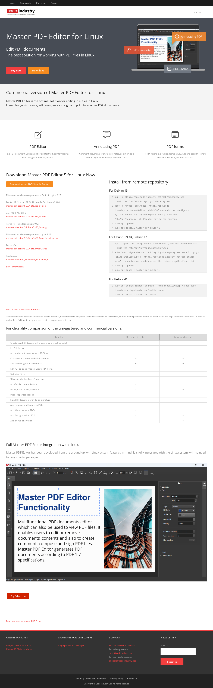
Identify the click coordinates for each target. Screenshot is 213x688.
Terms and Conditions (96, 678)
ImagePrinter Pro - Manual (19, 645)
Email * (164, 645)
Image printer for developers (72, 645)
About (79, 678)
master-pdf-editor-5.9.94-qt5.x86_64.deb (26, 205)
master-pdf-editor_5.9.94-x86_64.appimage (27, 259)
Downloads (25, 3)
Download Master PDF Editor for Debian (29, 184)
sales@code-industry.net (121, 652)
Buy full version (18, 596)
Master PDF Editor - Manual (19, 649)
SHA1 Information (15, 266)
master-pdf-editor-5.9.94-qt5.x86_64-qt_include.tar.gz (32, 238)
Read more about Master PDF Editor (23, 621)
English (197, 11)
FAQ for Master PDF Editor (122, 645)
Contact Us (56, 3)
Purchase (40, 3)
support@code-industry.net (122, 660)
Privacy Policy (116, 678)
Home (12, 3)
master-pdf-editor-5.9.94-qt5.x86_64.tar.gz (27, 227)
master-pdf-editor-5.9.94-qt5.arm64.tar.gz (26, 248)
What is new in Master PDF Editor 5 (23, 309)
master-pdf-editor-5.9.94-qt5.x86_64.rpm (26, 216)
